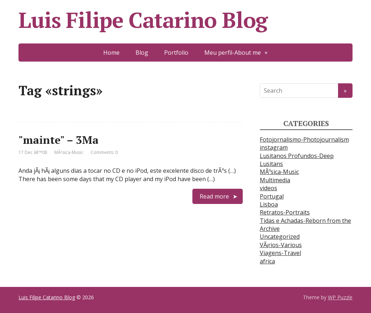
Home (111, 53)
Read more (214, 196)
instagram (274, 147)
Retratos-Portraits (285, 212)
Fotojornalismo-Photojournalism (304, 139)
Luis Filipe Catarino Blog (142, 20)
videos (268, 188)
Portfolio (176, 53)
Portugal (272, 196)
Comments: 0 (104, 152)
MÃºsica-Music (68, 152)
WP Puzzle (340, 297)
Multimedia (275, 180)
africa (267, 261)
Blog (142, 53)
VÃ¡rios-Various (281, 245)
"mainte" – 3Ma (58, 140)
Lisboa (269, 204)
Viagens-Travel (280, 253)
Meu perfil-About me (232, 53)
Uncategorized (280, 237)
